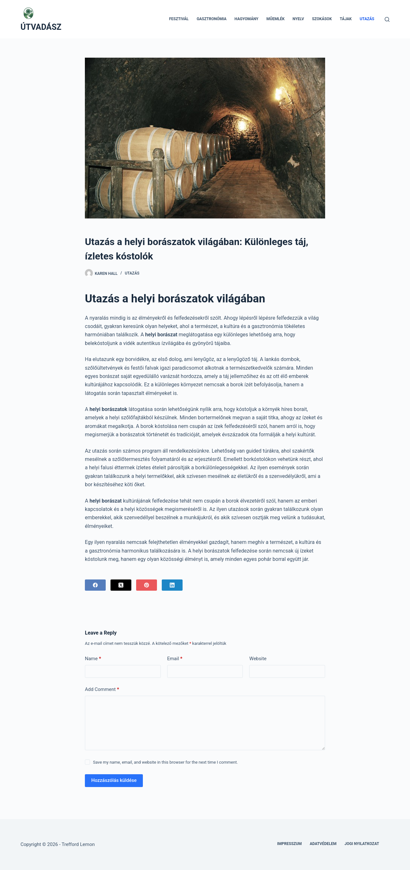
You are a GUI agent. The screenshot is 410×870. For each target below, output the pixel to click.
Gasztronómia (211, 19)
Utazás (367, 19)
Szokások (322, 19)
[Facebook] (95, 585)
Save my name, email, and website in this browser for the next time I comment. (165, 762)
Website (257, 658)
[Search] (387, 19)
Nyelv (298, 19)
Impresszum (289, 843)
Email (175, 659)
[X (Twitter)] (121, 585)
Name (93, 659)
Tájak (346, 19)
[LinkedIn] (172, 585)
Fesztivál (179, 19)
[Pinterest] (146, 585)
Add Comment (102, 689)
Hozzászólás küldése (113, 780)
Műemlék (275, 19)
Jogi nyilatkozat (362, 843)
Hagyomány (246, 19)
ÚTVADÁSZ (41, 27)
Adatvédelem (323, 843)
